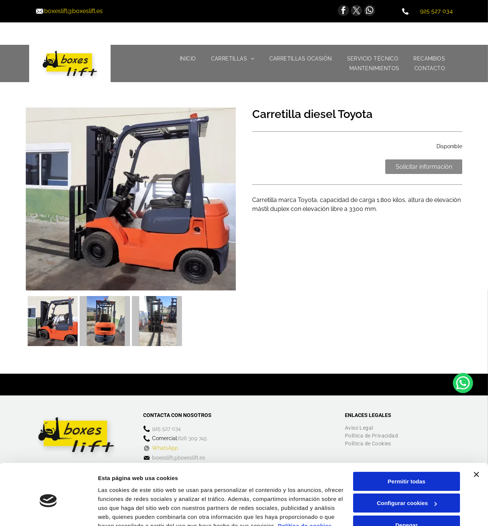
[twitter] (356, 11)
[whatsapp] (369, 11)
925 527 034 (436, 11)
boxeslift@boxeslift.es (73, 11)
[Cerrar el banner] (476, 439)
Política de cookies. (305, 491)
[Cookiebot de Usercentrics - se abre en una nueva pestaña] (48, 511)
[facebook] (343, 11)
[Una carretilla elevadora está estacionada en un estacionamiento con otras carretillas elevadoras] (157, 321)
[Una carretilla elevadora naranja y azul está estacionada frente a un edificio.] (53, 321)
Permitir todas (407, 446)
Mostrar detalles (120, 511)
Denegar (406, 490)
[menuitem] (188, 58)
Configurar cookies (407, 468)
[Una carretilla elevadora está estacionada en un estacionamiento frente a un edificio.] (105, 321)
